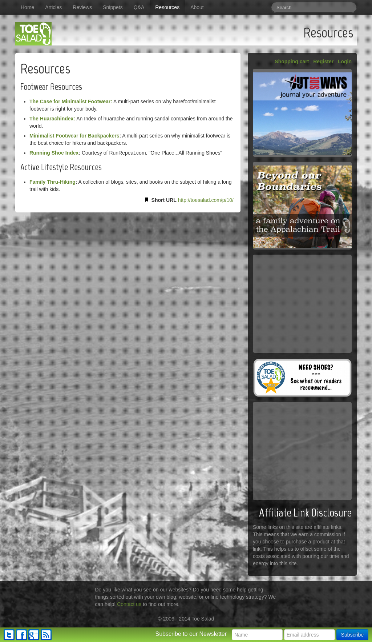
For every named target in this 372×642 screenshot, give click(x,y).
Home (27, 7)
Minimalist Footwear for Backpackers (74, 136)
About (197, 7)
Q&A (139, 7)
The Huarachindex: (52, 118)
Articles (53, 7)
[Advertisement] (302, 303)
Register (323, 61)
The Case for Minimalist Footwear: (70, 101)
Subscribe (352, 635)
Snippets (112, 7)
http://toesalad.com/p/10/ (206, 200)
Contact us (129, 604)
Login (345, 61)
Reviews (82, 7)
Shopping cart (292, 61)
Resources (167, 7)
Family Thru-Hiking (52, 182)
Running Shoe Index (53, 153)
